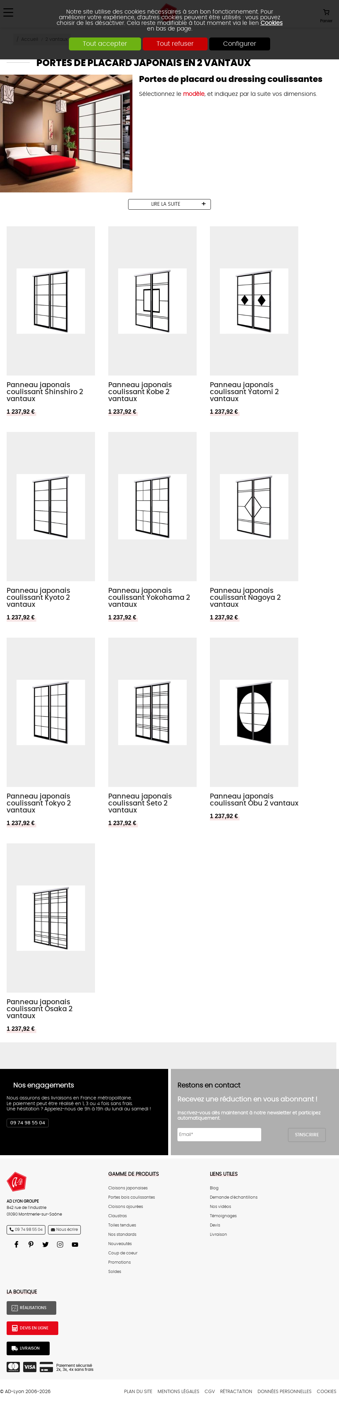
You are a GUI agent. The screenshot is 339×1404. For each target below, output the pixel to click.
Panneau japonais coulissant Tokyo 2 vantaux (39, 803)
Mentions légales (178, 1391)
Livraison (218, 1234)
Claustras (117, 1216)
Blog (214, 1188)
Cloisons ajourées (125, 1207)
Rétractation (236, 1391)
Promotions (119, 1262)
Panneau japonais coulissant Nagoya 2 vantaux (245, 597)
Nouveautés (120, 1244)
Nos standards (122, 1234)
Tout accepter (105, 44)
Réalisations (33, 1308)
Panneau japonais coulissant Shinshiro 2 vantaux (45, 392)
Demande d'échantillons (234, 1197)
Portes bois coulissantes (131, 1197)
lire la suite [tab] (165, 204)
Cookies (272, 23)
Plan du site (138, 1391)
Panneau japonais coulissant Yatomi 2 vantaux (244, 392)
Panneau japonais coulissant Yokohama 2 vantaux (149, 597)
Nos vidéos (220, 1207)
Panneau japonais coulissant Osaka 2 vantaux (40, 1009)
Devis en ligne (34, 1328)
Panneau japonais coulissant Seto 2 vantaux (140, 803)
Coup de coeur (122, 1253)
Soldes (114, 1272)
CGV (210, 1391)
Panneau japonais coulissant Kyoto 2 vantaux (38, 597)
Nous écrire (67, 1229)
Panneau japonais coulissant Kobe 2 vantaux (140, 392)
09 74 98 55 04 (27, 1123)
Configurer (239, 44)
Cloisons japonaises (128, 1188)
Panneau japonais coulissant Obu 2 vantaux (254, 800)
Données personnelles (285, 1391)
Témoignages (223, 1216)
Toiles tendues (122, 1225)
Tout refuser (175, 44)
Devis (215, 1225)
